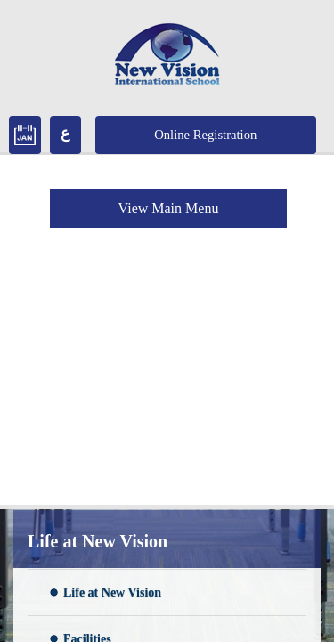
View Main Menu (168, 208)
